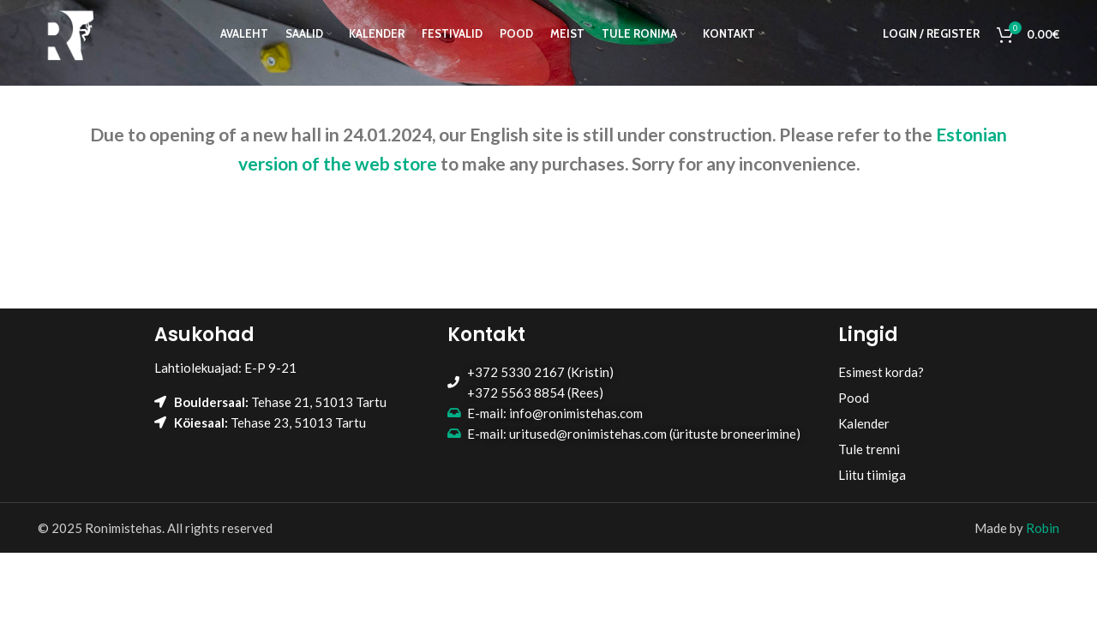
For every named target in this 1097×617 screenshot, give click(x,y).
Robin (1042, 528)
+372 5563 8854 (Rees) (535, 392)
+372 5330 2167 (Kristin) (540, 372)
